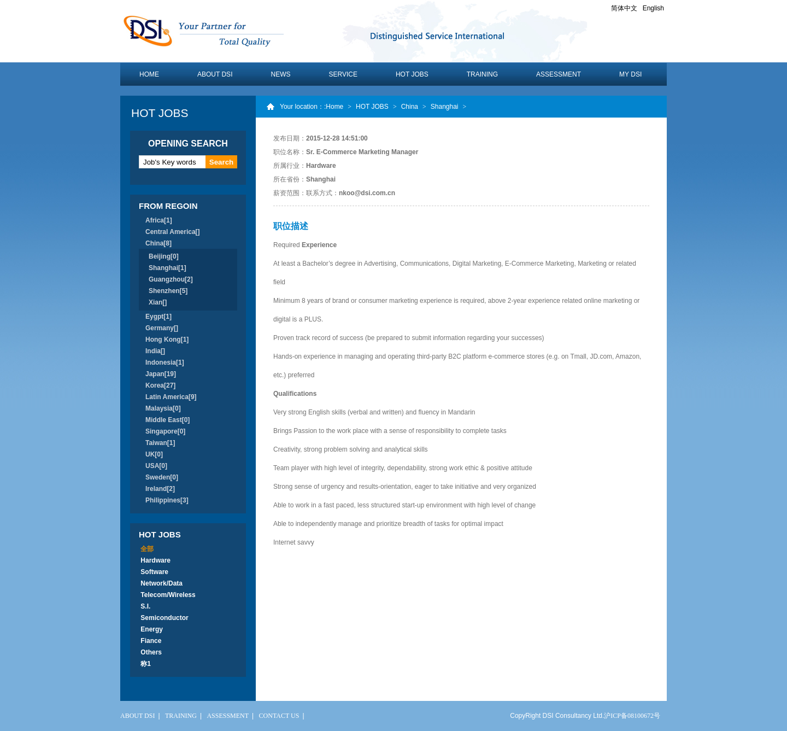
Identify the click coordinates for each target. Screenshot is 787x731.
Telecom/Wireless (168, 595)
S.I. (145, 606)
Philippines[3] (167, 500)
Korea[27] (160, 385)
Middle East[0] (167, 420)
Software (154, 572)
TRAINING (482, 74)
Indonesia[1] (164, 362)
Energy (152, 629)
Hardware (155, 560)
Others (151, 652)
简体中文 (624, 8)
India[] (155, 351)
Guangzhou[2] (171, 279)
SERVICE (342, 74)
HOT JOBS (412, 74)
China (409, 106)
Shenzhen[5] (168, 291)
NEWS (280, 74)
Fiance (151, 641)
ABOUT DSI (214, 74)
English (653, 8)
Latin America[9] (171, 397)
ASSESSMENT (558, 74)
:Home (333, 106)
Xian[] (158, 302)
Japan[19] (160, 374)
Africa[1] (158, 220)
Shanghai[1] (167, 268)
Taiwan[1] (160, 443)
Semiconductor (164, 618)
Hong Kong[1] (167, 339)
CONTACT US (279, 716)
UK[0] (154, 454)
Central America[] (172, 232)
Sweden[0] (161, 477)
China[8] (158, 243)
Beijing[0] (164, 256)
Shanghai (445, 106)
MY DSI (630, 74)
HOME (149, 74)
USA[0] (156, 466)
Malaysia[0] (163, 408)
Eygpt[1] (158, 316)
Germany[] (161, 328)
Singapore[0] (165, 431)
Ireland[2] (160, 489)
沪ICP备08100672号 (632, 716)
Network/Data (161, 583)
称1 (145, 664)
